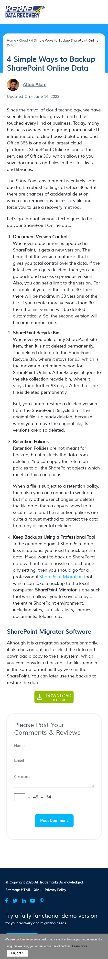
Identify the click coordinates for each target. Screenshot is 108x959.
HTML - (27, 890)
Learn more (79, 946)
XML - (39, 890)
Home (11, 41)
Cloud (23, 41)
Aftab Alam (34, 84)
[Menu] (99, 12)
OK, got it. (17, 953)
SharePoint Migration (61, 576)
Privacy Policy (55, 890)
